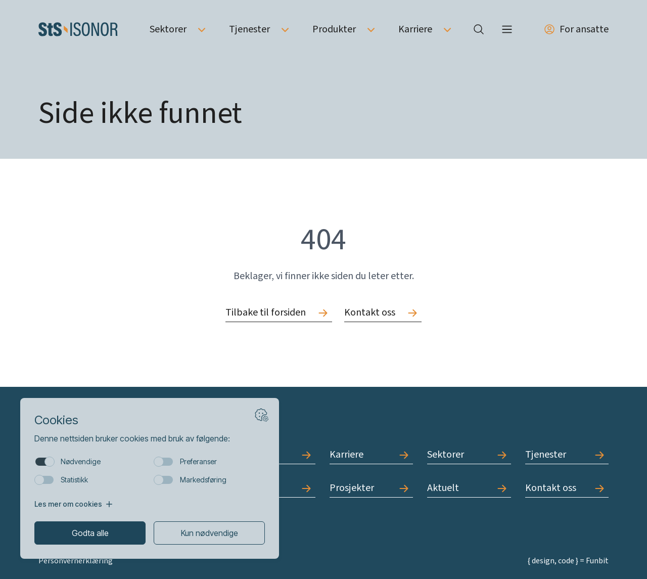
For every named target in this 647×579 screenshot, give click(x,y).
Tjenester (249, 29)
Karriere (415, 29)
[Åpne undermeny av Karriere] (447, 29)
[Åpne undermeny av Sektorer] (202, 29)
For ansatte (576, 29)
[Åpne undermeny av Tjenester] (285, 29)
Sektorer (168, 29)
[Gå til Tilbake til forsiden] (278, 312)
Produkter (334, 29)
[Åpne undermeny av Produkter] (371, 29)
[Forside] (78, 29)
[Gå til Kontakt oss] (383, 312)
